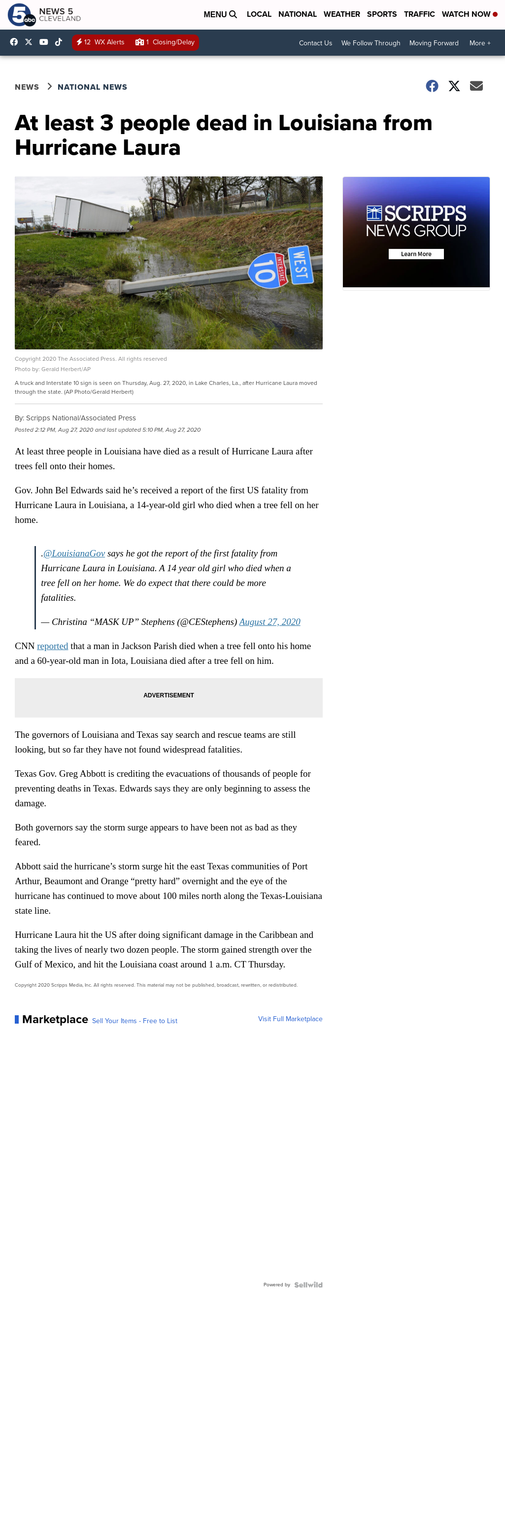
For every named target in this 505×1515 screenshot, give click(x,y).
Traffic (419, 14)
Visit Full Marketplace (290, 1019)
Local (259, 14)
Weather (342, 14)
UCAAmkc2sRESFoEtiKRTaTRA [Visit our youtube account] (46, 42)
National (297, 14)
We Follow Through (371, 43)
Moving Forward (434, 43)
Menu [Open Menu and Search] (220, 14)
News (27, 87)
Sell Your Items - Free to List (134, 1021)
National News (93, 87)
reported (52, 646)
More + (480, 43)
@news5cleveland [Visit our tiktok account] (61, 42)
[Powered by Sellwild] (308, 1284)
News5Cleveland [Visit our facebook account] (16, 42)
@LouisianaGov (74, 553)
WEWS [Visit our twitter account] (31, 42)
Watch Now (470, 14)
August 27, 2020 (270, 622)
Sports (382, 14)
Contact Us (316, 43)
